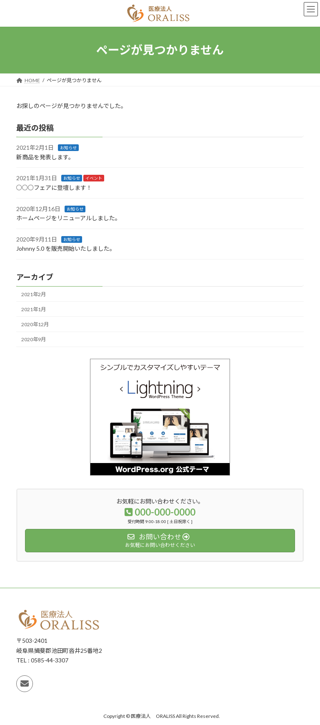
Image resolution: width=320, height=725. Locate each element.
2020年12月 (35, 324)
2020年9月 (33, 339)
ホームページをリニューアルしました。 (68, 218)
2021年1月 (33, 309)
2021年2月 (33, 294)
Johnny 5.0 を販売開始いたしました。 (65, 248)
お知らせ (68, 147)
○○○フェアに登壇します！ (54, 187)
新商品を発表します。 (45, 157)
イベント (93, 178)
